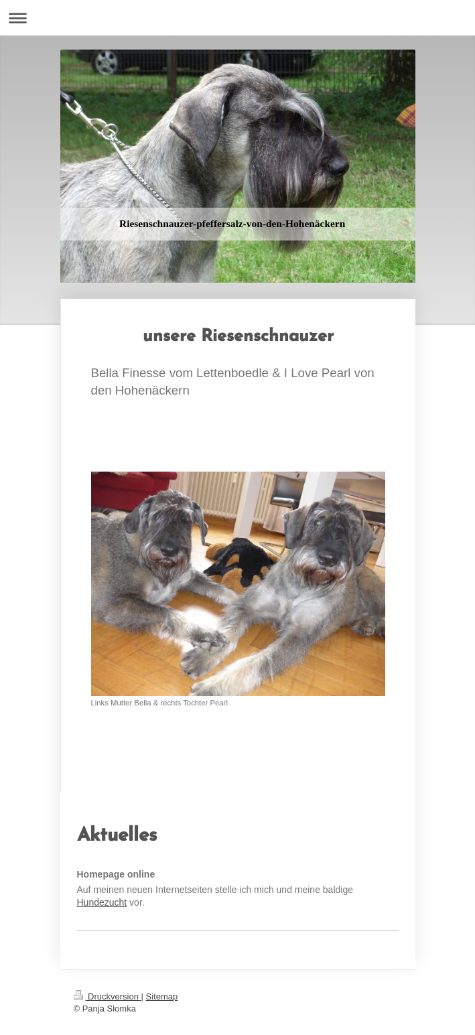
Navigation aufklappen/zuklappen (237, 17)
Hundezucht (102, 902)
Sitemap (162, 996)
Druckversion (107, 996)
